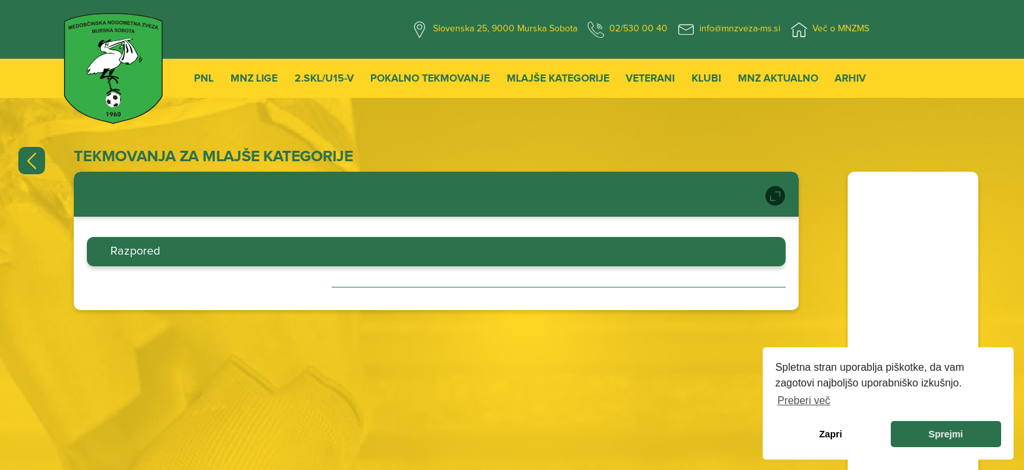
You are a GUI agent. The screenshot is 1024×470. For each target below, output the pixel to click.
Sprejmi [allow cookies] (946, 434)
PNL (204, 78)
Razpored (135, 251)
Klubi (706, 78)
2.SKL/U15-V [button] (324, 78)
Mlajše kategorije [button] (558, 78)
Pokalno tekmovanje (430, 78)
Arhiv (850, 78)
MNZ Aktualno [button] (778, 78)
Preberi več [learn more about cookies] (803, 400)
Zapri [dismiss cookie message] (830, 434)
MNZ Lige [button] (254, 78)
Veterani (650, 78)
